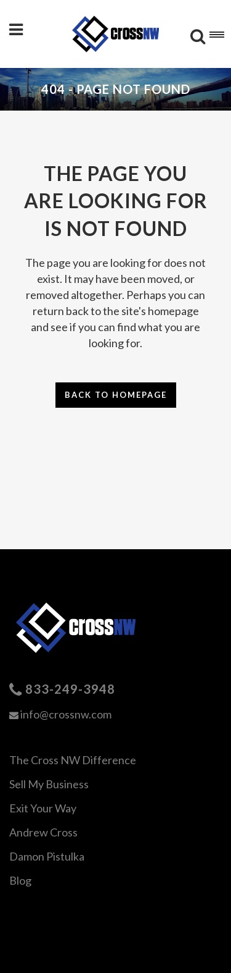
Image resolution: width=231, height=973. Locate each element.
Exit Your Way (42, 808)
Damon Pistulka (46, 856)
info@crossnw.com (65, 714)
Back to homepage (116, 395)
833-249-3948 (70, 688)
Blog (20, 880)
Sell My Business (49, 784)
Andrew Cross (43, 832)
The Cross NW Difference (72, 760)
